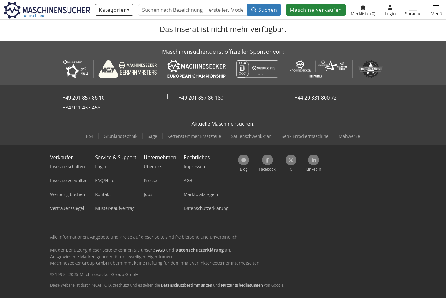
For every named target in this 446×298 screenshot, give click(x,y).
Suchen (264, 9)
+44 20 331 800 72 (316, 97)
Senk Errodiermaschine (305, 136)
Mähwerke (349, 136)
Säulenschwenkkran (251, 136)
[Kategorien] (114, 10)
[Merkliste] (363, 10)
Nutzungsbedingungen (242, 285)
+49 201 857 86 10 (84, 97)
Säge (152, 136)
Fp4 (90, 136)
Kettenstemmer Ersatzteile (194, 136)
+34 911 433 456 (81, 107)
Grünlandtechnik (121, 136)
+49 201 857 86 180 (201, 97)
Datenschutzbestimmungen (186, 285)
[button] (436, 10)
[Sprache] (413, 10)
